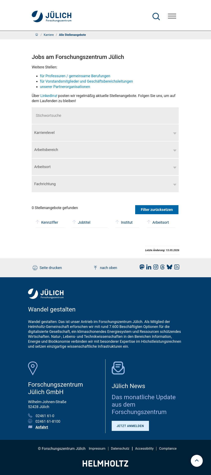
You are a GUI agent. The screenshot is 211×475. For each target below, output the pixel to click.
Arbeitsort (158, 222)
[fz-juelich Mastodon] (141, 268)
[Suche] (156, 16)
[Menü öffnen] (172, 16)
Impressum (97, 448)
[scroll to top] (197, 461)
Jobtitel (81, 222)
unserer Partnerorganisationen (65, 86)
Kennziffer (47, 222)
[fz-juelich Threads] (161, 268)
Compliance (168, 448)
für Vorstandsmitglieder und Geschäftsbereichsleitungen (86, 81)
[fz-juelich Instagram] (154, 268)
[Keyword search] (105, 115)
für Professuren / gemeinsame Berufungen (75, 76)
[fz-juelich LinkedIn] (147, 268)
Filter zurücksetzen (157, 209)
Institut (123, 222)
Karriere (49, 34)
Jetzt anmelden (130, 426)
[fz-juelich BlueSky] (168, 268)
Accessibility (144, 448)
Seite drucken (47, 267)
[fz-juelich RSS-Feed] (175, 268)
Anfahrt (41, 427)
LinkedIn (47, 96)
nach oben (105, 267)
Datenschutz (120, 448)
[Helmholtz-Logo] (105, 465)
